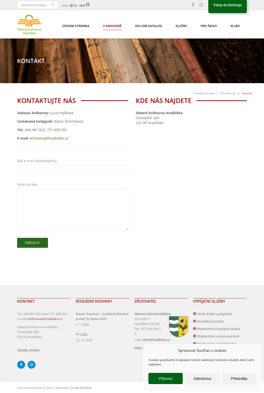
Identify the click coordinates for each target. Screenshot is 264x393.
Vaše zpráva (72, 184)
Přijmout (165, 378)
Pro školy (209, 26)
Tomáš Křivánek (81, 388)
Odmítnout (202, 378)
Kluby (235, 26)
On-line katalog (148, 26)
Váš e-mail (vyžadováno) (72, 160)
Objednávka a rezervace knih (218, 336)
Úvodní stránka (75, 26)
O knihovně (112, 26)
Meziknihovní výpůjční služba (218, 328)
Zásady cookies (28, 350)
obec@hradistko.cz (156, 339)
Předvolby (239, 378)
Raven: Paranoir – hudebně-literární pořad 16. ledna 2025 (102, 316)
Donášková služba (210, 321)
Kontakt (247, 93)
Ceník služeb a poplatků (214, 314)
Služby (181, 26)
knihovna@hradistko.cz (49, 138)
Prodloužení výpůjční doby (216, 343)
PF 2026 (81, 334)
